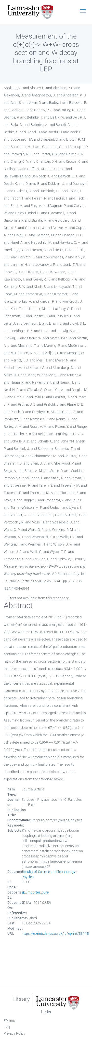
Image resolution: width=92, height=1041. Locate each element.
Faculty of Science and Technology (49, 872)
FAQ (7, 1027)
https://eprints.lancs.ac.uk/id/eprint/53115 (55, 933)
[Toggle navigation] (83, 11)
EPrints (9, 1021)
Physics (28, 877)
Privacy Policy (15, 1033)
